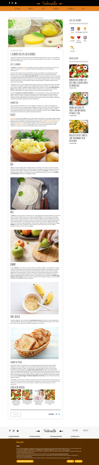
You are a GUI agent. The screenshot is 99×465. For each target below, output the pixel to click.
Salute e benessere (25, 18)
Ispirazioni (85, 32)
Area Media (75, 430)
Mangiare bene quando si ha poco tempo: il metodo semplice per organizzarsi (78, 83)
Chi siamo (17, 9)
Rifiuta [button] (70, 461)
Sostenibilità (70, 9)
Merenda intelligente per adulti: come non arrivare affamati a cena (77, 110)
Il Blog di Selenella (16, 18)
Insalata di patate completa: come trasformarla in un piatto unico (78, 138)
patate (13, 118)
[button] (82, 442)
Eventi (72, 32)
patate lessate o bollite (21, 124)
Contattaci (85, 430)
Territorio (72, 51)
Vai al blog (15, 414)
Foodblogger (79, 32)
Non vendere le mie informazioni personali (59, 453)
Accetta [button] (78, 461)
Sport (85, 41)
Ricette (43, 9)
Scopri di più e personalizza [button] (25, 461)
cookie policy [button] (67, 449)
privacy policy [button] (29, 456)
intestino (23, 69)
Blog (83, 9)
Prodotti (31, 9)
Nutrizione (55, 9)
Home (9, 18)
